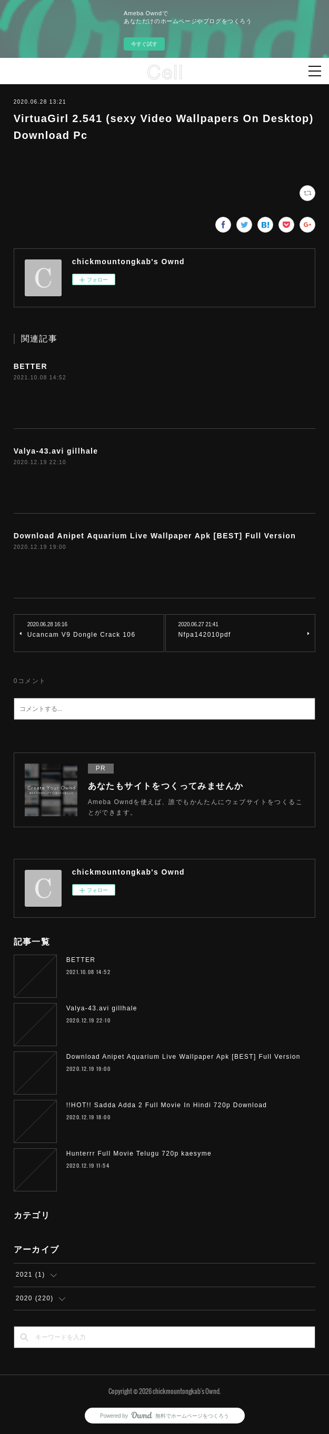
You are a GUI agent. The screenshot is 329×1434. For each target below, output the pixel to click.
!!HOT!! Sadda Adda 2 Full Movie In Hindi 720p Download (166, 1105)
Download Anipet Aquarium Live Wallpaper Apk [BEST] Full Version (155, 536)
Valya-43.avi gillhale (56, 451)
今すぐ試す (144, 44)
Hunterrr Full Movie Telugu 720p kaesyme (139, 1153)
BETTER (30, 366)
